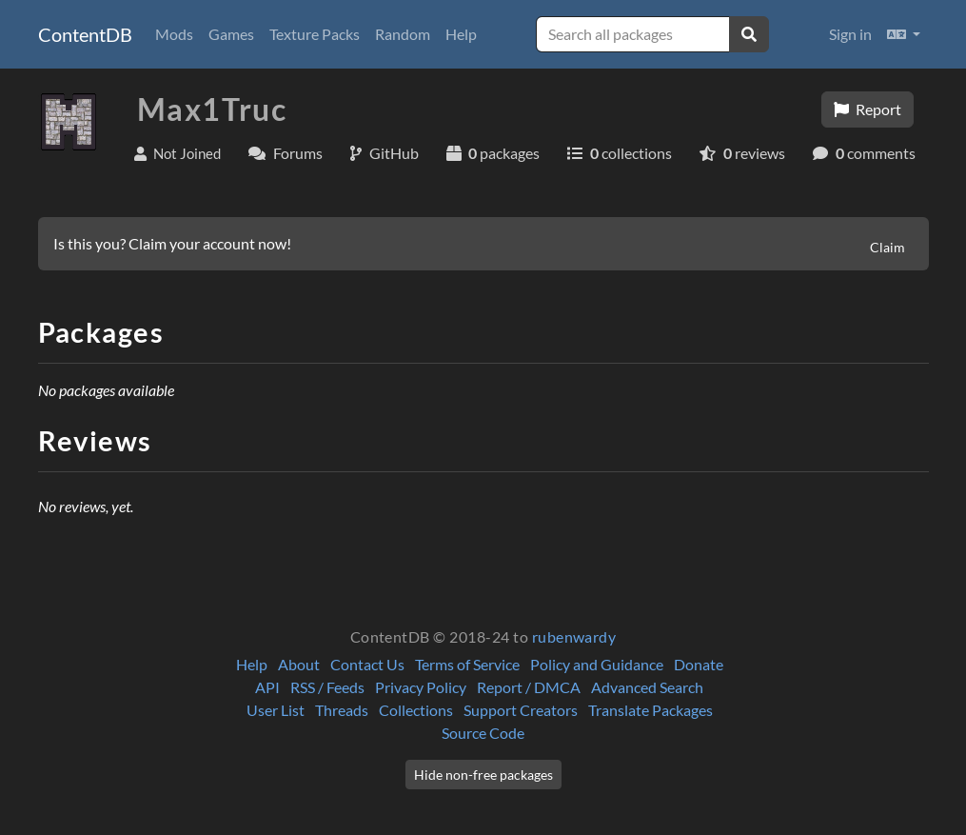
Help (461, 34)
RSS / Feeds (327, 687)
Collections (416, 710)
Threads (341, 710)
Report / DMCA (529, 687)
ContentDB (85, 34)
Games (231, 34)
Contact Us (367, 664)
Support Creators (520, 710)
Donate (698, 664)
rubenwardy (574, 636)
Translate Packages (650, 710)
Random (402, 34)
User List (275, 710)
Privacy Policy (420, 687)
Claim (887, 247)
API (267, 687)
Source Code (483, 733)
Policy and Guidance (596, 664)
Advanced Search (647, 687)
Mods (174, 34)
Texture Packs (314, 34)
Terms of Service (467, 664)
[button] (903, 34)
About (299, 664)
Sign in (850, 34)
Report (867, 109)
